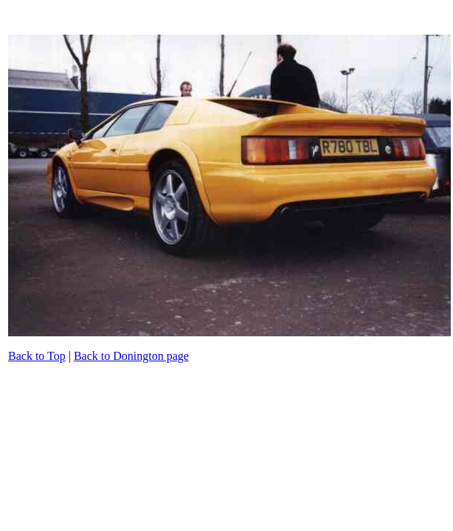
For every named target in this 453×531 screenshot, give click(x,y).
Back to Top (37, 356)
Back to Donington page (131, 356)
